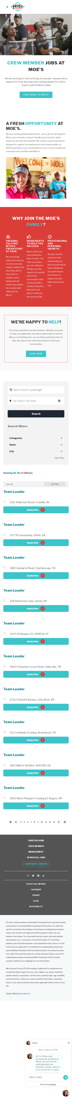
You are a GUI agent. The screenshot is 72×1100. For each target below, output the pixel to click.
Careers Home (36, 840)
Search (36, 413)
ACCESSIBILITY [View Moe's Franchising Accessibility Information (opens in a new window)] (36, 906)
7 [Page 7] (31, 822)
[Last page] (65, 822)
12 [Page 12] (50, 822)
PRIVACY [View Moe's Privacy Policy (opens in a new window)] (36, 895)
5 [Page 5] (24, 822)
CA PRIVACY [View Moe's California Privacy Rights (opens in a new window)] (36, 890)
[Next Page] (59, 822)
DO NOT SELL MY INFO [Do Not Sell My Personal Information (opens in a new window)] (36, 884)
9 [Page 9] (38, 822)
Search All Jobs (36, 857)
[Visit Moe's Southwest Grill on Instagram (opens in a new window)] (38, 875)
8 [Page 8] (34, 822)
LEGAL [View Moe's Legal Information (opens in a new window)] (36, 901)
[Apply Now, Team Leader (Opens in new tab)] (36, 509)
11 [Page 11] (46, 822)
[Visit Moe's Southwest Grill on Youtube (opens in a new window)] (43, 875)
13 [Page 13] (54, 822)
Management (36, 852)
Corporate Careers (36, 864)
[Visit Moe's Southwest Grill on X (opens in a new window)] (33, 875)
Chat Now (36, 353)
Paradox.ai (25, 993)
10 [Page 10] (42, 822)
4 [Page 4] (21, 822)
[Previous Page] (16, 822)
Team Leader (14, 492)
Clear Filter (59, 458)
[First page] (10, 822)
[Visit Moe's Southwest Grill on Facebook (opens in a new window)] (28, 875)
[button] (59, 401)
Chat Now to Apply (36, 94)
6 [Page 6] (27, 822)
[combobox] (36, 401)
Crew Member (36, 846)
